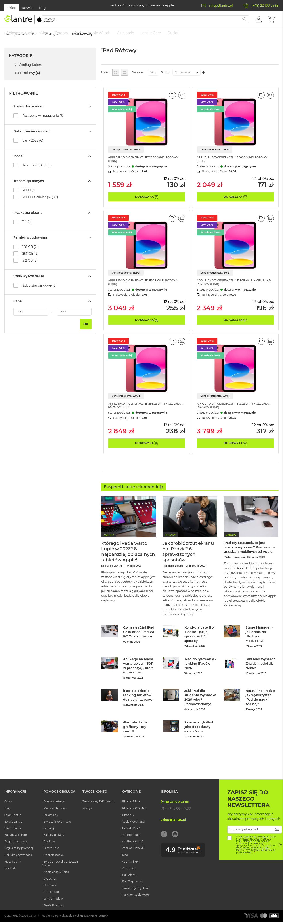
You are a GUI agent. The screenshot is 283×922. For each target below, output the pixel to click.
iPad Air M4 (129, 875)
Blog (7, 809)
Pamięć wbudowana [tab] (30, 244)
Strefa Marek (12, 828)
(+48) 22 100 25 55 (265, 6)
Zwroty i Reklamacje (57, 822)
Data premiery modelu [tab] (32, 138)
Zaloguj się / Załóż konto (98, 802)
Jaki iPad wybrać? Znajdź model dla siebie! (260, 671)
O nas (8, 802)
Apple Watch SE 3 (133, 822)
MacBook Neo (131, 835)
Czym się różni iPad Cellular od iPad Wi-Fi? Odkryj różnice (139, 639)
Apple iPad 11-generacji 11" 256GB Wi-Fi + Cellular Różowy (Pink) (142, 415)
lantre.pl (34, 916)
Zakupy (108, 542)
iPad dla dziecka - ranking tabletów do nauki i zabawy (138, 702)
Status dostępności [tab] (28, 113)
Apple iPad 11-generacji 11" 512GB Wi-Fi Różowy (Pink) (140, 290)
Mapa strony (12, 862)
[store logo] (29, 21)
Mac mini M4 (130, 862)
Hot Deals (50, 886)
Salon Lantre (12, 815)
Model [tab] (18, 163)
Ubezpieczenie (53, 855)
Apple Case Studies (56, 872)
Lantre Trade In (54, 899)
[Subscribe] (277, 830)
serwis (27, 8)
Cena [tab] (17, 308)
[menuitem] (20, 33)
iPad (43, 47)
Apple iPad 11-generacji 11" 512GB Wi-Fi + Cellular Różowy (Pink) (230, 415)
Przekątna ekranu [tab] (28, 219)
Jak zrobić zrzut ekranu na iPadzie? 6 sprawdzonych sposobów (188, 559)
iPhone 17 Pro (131, 802)
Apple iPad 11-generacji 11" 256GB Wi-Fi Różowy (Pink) (230, 165)
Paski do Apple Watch (136, 895)
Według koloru (69, 47)
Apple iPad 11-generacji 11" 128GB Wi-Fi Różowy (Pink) (140, 165)
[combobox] (154, 21)
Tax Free (49, 842)
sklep (12, 8)
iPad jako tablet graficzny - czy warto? (136, 734)
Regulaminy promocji (18, 849)
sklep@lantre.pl (221, 6)
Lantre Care (51, 849)
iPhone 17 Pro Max (134, 809)
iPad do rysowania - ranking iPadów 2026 (200, 671)
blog (42, 8)
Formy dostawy (54, 802)
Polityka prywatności (18, 855)
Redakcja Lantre (111, 573)
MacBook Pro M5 (133, 849)
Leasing (49, 828)
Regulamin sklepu (16, 842)
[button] (258, 21)
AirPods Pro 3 (131, 828)
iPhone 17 (128, 815)
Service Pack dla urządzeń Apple (60, 864)
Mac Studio (129, 868)
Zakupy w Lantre (15, 835)
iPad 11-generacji (132, 882)
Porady (170, 542)
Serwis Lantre (13, 822)
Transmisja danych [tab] (28, 187)
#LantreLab (51, 892)
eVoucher (50, 879)
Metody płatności (55, 809)
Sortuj (165, 78)
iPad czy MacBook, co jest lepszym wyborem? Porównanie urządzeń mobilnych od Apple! (250, 559)
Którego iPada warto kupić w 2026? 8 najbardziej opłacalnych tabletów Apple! (128, 559)
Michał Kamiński (234, 573)
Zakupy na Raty (54, 835)
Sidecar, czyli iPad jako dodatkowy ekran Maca (198, 734)
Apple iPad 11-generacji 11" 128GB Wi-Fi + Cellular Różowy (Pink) (231, 290)
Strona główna (17, 47)
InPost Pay (51, 815)
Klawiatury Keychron (136, 888)
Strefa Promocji (54, 906)
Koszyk (87, 809)
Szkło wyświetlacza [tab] (28, 283)
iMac (125, 855)
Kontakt (9, 868)
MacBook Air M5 (132, 842)
